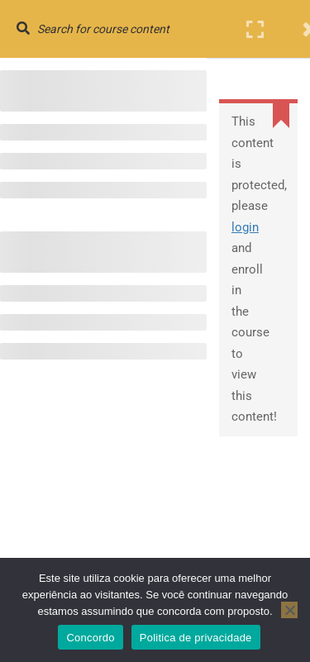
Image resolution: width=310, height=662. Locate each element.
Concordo (90, 637)
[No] (289, 610)
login (245, 227)
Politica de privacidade (196, 637)
